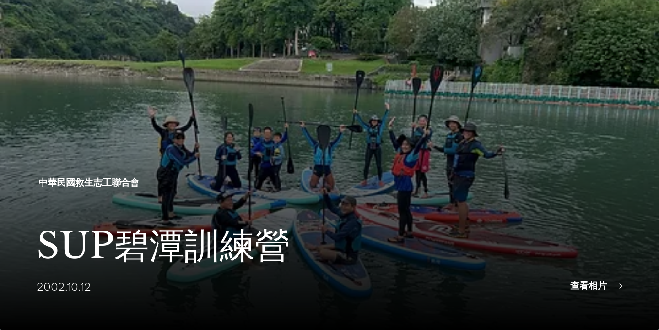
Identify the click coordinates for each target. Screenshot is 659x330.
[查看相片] (494, 286)
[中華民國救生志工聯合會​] (90, 182)
